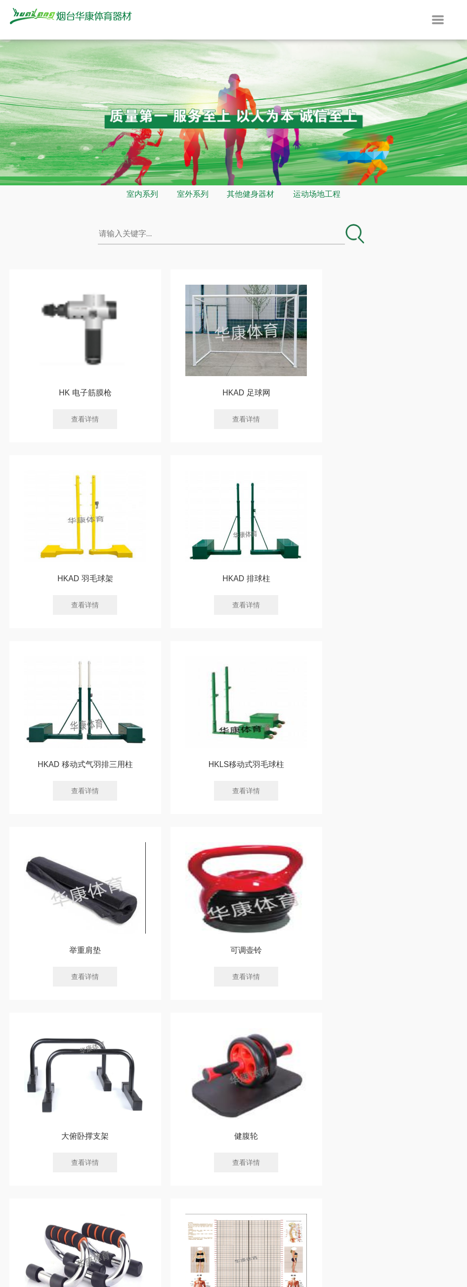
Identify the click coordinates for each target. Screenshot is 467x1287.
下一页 (309, 1007)
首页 (107, 1007)
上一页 (158, 1007)
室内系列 (142, 194)
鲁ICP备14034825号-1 (330, 1241)
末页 (360, 1007)
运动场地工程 (316, 194)
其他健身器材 (250, 194)
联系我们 (301, 1122)
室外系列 (193, 194)
